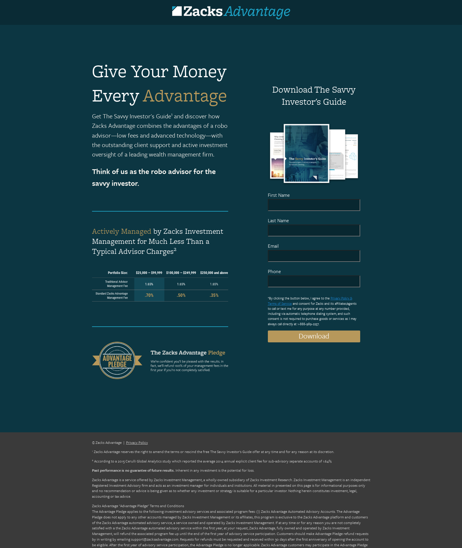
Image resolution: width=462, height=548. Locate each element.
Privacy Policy (137, 442)
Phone (274, 271)
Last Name (278, 220)
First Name (279, 195)
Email (273, 245)
